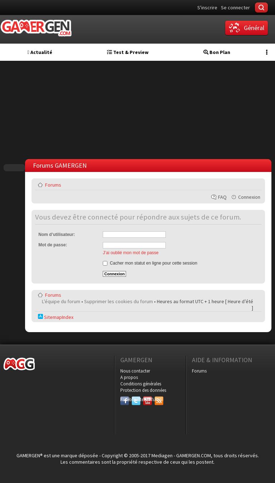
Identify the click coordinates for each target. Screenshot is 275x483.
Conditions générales (140, 384)
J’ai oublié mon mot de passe (130, 252)
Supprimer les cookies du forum (118, 301)
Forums (53, 185)
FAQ (222, 197)
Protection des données (143, 390)
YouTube (147, 399)
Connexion (249, 197)
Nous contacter (135, 371)
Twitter (136, 399)
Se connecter (235, 7)
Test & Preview (128, 52)
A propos (129, 377)
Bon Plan (216, 52)
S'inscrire (207, 7)
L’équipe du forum (61, 301)
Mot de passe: (52, 244)
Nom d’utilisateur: (56, 234)
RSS (158, 399)
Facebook (124, 399)
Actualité (40, 52)
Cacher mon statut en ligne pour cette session (150, 263)
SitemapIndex (55, 317)
